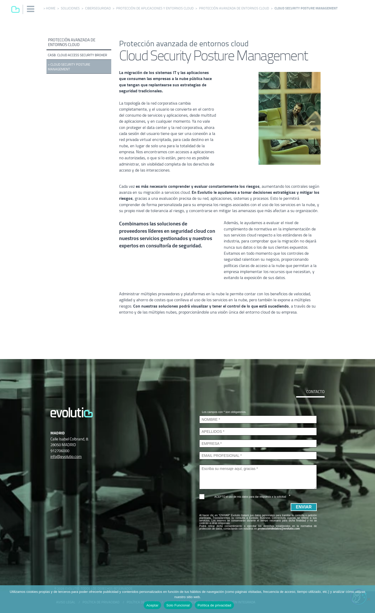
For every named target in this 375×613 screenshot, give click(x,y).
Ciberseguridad (98, 8)
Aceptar (152, 605)
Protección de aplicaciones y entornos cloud (155, 8)
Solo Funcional (178, 605)
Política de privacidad (214, 605)
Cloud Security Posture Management (69, 67)
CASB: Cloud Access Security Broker (77, 55)
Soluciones (70, 8)
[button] (30, 9)
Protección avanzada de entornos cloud (234, 8)
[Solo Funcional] (368, 599)
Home (50, 8)
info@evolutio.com (66, 456)
